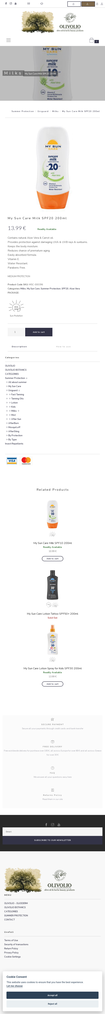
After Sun (16, 419)
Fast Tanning (17, 394)
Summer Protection (23, 111)
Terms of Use (11, 940)
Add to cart (53, 558)
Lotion (14, 402)
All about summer (17, 382)
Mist (13, 415)
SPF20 (65, 288)
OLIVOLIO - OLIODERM (16, 903)
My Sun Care (33, 288)
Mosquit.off (14, 427)
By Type (12, 439)
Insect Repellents (14, 443)
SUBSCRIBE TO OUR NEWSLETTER (52, 840)
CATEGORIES (12, 374)
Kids (13, 406)
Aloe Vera (74, 288)
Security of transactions (16, 944)
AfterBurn (13, 423)
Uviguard (43, 111)
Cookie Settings (12, 956)
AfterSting (13, 431)
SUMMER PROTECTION (16, 915)
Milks (55, 111)
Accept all (52, 995)
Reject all (52, 1004)
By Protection (15, 435)
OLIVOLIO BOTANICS (16, 370)
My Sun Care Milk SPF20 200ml (81, 111)
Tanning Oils (17, 398)
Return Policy (11, 948)
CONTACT (9, 919)
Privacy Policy (11, 952)
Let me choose (14, 986)
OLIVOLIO (10, 365)
